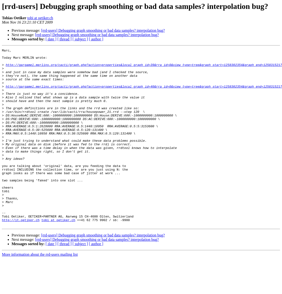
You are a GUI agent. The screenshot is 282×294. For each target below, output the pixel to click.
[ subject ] (80, 39)
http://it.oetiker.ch (21, 254)
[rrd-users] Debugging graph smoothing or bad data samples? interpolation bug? (103, 30)
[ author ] (96, 39)
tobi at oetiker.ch (40, 18)
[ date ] (51, 39)
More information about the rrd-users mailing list (40, 290)
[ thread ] (64, 39)
